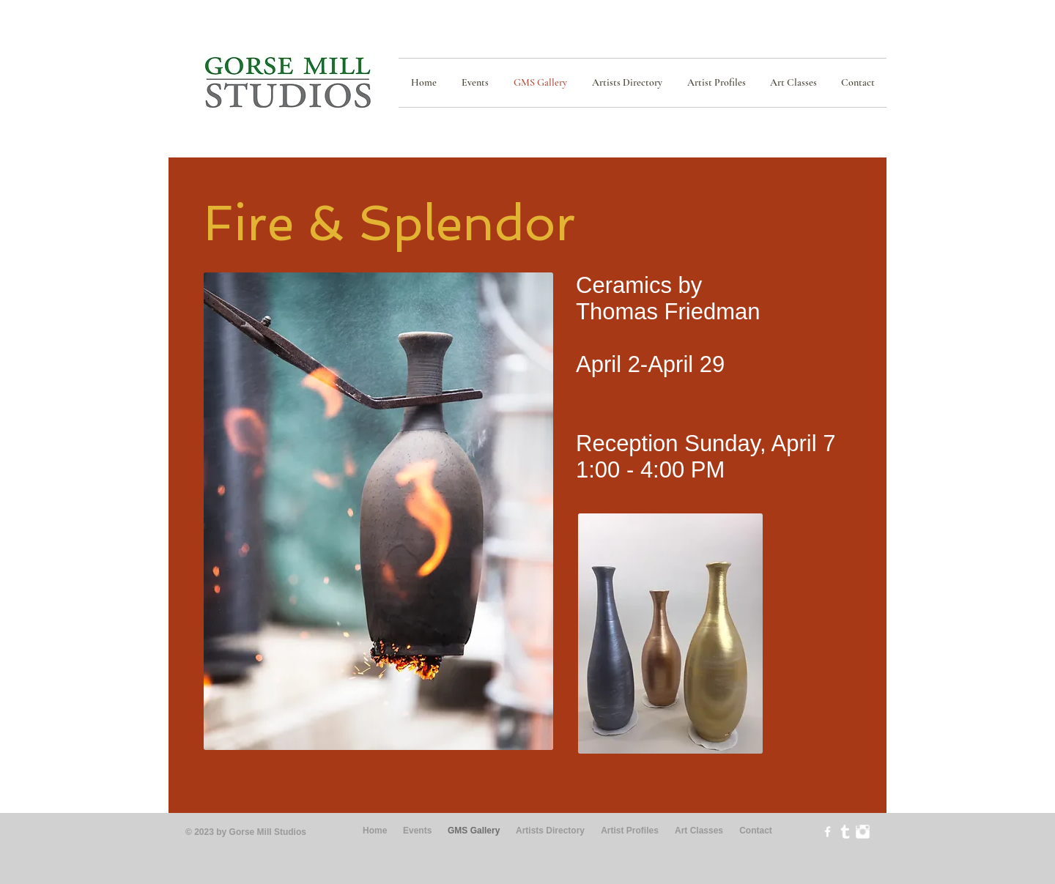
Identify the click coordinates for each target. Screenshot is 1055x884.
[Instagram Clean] (863, 832)
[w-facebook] (827, 832)
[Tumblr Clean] (845, 832)
